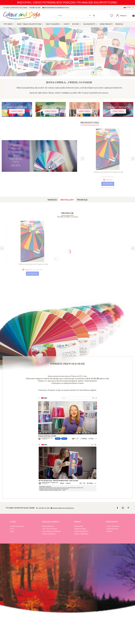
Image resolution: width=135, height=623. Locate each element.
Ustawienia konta (112, 529)
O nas (12, 529)
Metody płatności (48, 526)
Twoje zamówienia (112, 526)
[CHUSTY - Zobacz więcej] (84, 111)
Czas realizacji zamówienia (51, 531)
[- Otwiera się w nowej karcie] (117, 508)
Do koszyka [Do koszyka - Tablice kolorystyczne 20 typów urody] (107, 184)
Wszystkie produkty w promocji (67, 216)
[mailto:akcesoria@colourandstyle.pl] (62, 508)
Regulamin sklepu (80, 529)
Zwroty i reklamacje (49, 534)
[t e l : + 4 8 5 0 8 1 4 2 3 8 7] (34, 7)
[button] (94, 15)
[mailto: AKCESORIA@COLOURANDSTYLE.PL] (56, 7)
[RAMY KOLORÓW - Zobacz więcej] (17, 111)
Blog (11, 531)
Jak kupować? (78, 526)
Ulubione (109, 531)
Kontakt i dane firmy (17, 526)
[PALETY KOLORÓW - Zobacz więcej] (51, 111)
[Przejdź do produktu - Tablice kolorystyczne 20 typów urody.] (107, 149)
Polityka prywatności (81, 531)
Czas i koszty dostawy (49, 529)
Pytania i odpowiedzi (81, 534)
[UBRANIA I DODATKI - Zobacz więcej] (118, 111)
